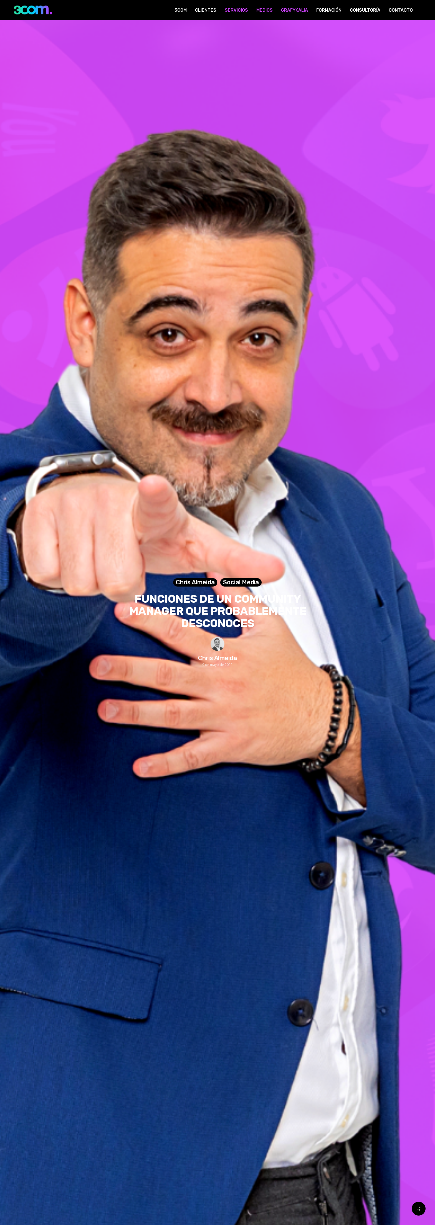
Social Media (241, 582)
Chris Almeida (195, 582)
